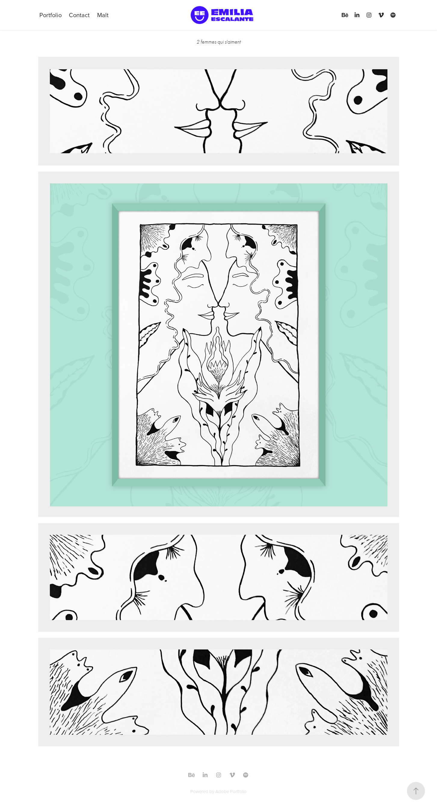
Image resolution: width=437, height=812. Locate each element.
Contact (79, 15)
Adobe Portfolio (231, 791)
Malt (103, 15)
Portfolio (50, 15)
